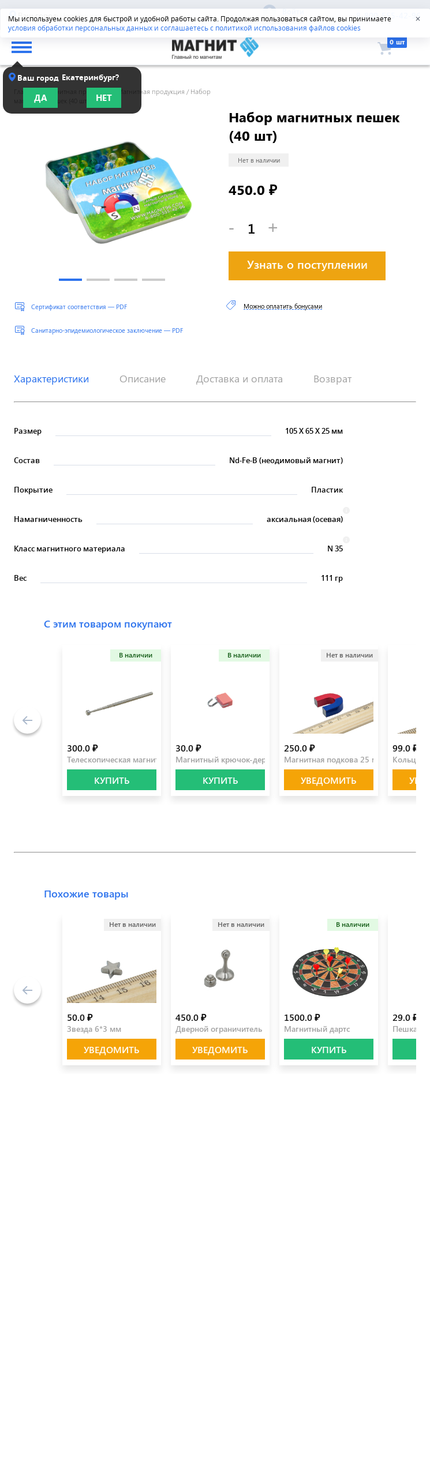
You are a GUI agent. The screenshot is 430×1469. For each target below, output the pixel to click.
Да (40, 97)
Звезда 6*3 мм (94, 1028)
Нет (104, 97)
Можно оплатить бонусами (283, 306)
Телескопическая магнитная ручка (131, 759)
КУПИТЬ (112, 780)
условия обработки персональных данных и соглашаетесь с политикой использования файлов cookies (184, 27)
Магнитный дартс (317, 1028)
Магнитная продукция (151, 91)
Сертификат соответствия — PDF (79, 306)
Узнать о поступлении (307, 264)
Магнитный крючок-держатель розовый (251, 759)
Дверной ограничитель (218, 1028)
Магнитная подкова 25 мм (333, 759)
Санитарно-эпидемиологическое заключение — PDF (107, 330)
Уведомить (329, 780)
